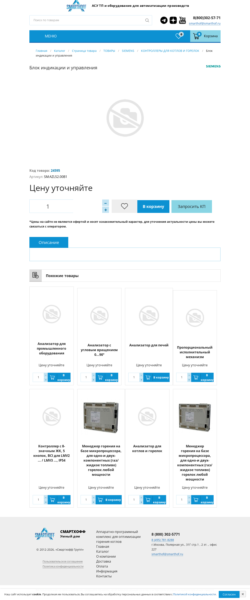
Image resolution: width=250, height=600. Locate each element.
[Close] (243, 594)
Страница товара (84, 51)
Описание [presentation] (49, 242)
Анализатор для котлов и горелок (147, 448)
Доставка (103, 561)
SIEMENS (128, 51)
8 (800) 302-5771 (166, 534)
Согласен (229, 594)
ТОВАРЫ (109, 51)
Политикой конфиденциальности (194, 594)
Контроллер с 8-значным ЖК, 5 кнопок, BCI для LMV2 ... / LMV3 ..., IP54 (51, 453)
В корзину (79, 206)
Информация (106, 571)
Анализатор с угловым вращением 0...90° (99, 348)
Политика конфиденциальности (63, 566)
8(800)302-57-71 (207, 17)
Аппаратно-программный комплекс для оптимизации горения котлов (118, 536)
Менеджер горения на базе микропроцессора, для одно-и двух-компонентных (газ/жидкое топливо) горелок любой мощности (101, 460)
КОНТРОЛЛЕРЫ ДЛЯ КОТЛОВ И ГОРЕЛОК (170, 51)
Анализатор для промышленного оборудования (51, 348)
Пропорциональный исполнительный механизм (195, 352)
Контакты (104, 576)
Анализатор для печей (149, 343)
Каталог (59, 51)
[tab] (48, 242)
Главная (41, 51)
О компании (106, 556)
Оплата (102, 566)
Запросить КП (119, 206)
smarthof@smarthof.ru (205, 23)
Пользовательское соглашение (63, 561)
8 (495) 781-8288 (163, 540)
